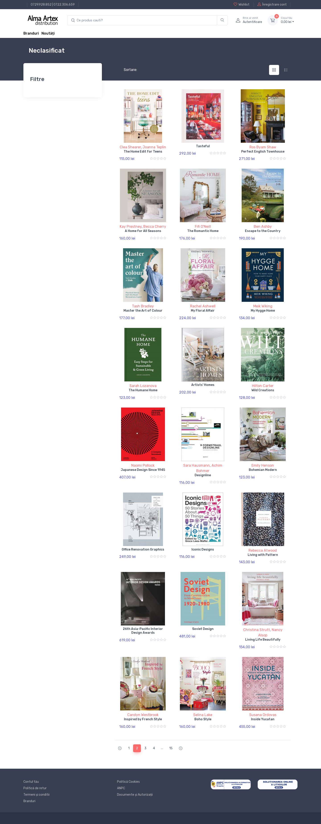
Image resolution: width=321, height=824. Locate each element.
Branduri (31, 33)
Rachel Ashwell (203, 306)
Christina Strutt (256, 630)
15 (171, 748)
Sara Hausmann (196, 465)
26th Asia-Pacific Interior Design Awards (143, 631)
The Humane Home (143, 390)
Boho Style (202, 719)
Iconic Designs (202, 549)
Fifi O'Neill (203, 226)
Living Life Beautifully (262, 640)
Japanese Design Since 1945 (143, 470)
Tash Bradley (143, 306)
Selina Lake (202, 715)
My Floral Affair (203, 311)
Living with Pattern (263, 555)
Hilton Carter (263, 386)
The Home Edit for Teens (143, 151)
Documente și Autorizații (135, 795)
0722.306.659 (64, 4)
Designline (203, 475)
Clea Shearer (130, 147)
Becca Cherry (154, 226)
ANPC (121, 788)
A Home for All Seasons (143, 231)
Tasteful (203, 146)
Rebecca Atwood (263, 550)
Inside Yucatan (262, 719)
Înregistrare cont (272, 4)
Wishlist (241, 4)
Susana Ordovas (262, 715)
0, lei (287, 20)
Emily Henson (262, 465)
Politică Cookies (128, 782)
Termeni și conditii (36, 795)
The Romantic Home (202, 231)
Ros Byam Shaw (262, 147)
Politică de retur (35, 788)
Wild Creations (262, 390)
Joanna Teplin (154, 147)
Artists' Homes (202, 385)
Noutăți (48, 33)
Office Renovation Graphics (143, 549)
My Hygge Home (263, 311)
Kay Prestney (131, 226)
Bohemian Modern (263, 470)
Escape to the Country (262, 231)
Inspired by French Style (143, 719)
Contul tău (31, 782)
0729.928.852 (41, 4)
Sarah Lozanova (143, 386)
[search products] (142, 20)
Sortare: (127, 70)
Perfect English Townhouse (262, 151)
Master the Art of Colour (143, 311)
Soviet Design (203, 629)
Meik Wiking (262, 306)
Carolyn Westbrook (142, 715)
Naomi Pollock (142, 465)
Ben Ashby (263, 226)
